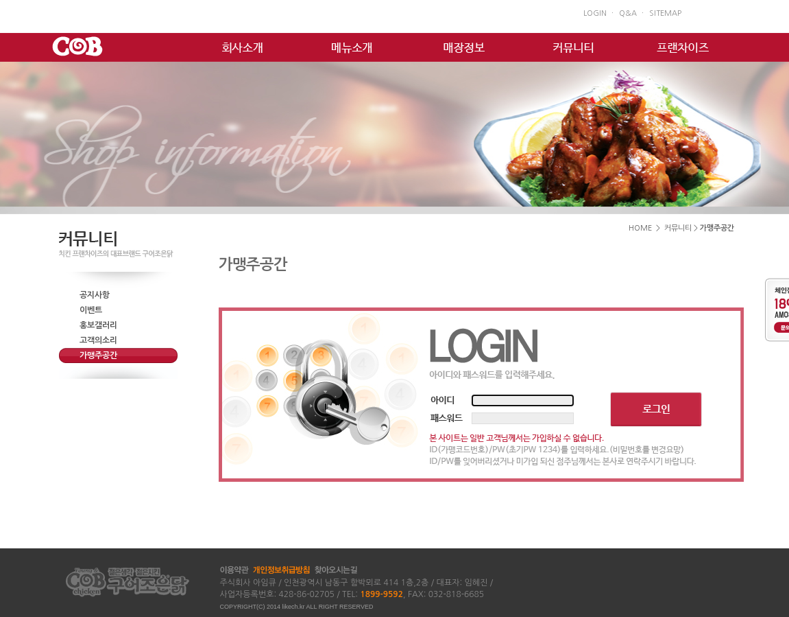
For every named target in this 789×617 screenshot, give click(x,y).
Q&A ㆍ (632, 13)
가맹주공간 (98, 355)
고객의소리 (98, 340)
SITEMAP (665, 13)
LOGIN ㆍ (599, 13)
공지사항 (95, 295)
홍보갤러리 (98, 325)
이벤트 (91, 310)
